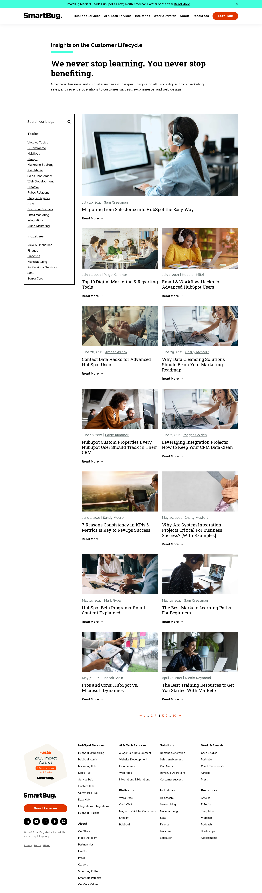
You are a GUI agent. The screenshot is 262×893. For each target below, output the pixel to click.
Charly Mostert (197, 352)
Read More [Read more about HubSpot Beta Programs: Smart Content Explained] (90, 621)
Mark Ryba (112, 600)
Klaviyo (32, 159)
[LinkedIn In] (27, 821)
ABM (30, 204)
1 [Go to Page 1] (145, 715)
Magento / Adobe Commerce (137, 810)
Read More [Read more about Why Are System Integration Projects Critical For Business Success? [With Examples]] (170, 544)
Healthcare (167, 797)
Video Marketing (38, 226)
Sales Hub (84, 772)
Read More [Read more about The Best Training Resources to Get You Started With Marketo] (170, 699)
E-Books (206, 803)
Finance (32, 250)
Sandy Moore (113, 518)
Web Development (40, 181)
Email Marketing (38, 215)
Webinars (207, 817)
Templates (207, 810)
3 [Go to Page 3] (155, 715)
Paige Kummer (115, 275)
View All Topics (37, 142)
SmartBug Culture (89, 870)
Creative (33, 187)
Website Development (133, 759)
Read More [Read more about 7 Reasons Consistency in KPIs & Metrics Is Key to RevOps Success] (90, 539)
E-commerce (127, 765)
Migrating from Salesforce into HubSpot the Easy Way (138, 209)
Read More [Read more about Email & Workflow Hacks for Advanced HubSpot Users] (170, 296)
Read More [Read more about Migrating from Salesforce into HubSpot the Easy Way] (90, 218)
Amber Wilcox (116, 352)
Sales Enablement (39, 176)
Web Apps (125, 772)
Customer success (171, 779)
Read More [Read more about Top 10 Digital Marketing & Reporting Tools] (90, 296)
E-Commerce (36, 148)
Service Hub (85, 779)
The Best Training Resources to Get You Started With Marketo (198, 687)
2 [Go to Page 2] (152, 715)
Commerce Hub (88, 792)
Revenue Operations (172, 772)
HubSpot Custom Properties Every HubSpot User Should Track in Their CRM (119, 447)
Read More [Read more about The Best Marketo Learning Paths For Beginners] (170, 621)
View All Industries (39, 245)
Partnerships (86, 844)
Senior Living (168, 803)
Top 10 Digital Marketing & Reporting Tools (120, 284)
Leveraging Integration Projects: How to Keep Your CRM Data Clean (197, 444)
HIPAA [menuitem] (46, 845)
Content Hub (86, 785)
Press (81, 857)
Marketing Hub (87, 765)
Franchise (33, 256)
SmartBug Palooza (89, 877)
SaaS (30, 273)
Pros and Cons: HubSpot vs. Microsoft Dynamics (110, 687)
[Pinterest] (63, 821)
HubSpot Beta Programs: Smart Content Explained (114, 610)
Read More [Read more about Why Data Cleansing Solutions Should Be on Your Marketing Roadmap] (170, 378)
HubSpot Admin (88, 759)
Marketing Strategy (40, 164)
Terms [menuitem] (37, 845)
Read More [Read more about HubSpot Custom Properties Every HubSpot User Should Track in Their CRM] (90, 461)
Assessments (209, 837)
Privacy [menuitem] (28, 845)
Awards (205, 772)
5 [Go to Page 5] (163, 715)
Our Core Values (88, 883)
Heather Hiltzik (193, 275)
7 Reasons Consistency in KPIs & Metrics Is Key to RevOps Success (116, 527)
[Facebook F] (54, 821)
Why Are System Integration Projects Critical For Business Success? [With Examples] (192, 530)
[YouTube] (36, 821)
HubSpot (33, 153)
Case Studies (209, 752)
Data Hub (84, 799)
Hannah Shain (112, 678)
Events (82, 850)
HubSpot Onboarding (91, 752)
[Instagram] (45, 821)
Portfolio (206, 759)
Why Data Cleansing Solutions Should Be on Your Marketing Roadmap (193, 364)
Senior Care (35, 278)
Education (166, 837)
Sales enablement (171, 759)
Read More (182, 4)
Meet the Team (87, 837)
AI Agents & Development (135, 752)
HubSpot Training (89, 812)
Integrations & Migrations (93, 806)
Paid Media (35, 170)
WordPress (126, 797)
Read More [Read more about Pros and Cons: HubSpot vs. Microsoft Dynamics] (90, 699)
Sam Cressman (116, 202)
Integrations (35, 220)
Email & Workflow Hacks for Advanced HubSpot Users (191, 284)
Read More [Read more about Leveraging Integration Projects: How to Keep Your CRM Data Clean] (170, 456)
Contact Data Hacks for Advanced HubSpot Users (116, 361)
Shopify (124, 817)
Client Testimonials (213, 765)
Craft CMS (125, 803)
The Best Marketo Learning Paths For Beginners (196, 610)
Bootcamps (208, 830)
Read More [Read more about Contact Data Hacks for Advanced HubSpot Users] (90, 373)
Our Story (84, 830)
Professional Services (42, 267)
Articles (205, 797)
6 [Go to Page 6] (167, 715)
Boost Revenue (45, 808)
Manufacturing (37, 261)
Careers (83, 863)
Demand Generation (172, 752)
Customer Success (40, 209)
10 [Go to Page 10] (174, 715)
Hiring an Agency (38, 198)
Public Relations (38, 192)
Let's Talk (225, 16)
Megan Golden (195, 435)
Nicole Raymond (198, 678)
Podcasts (207, 824)
